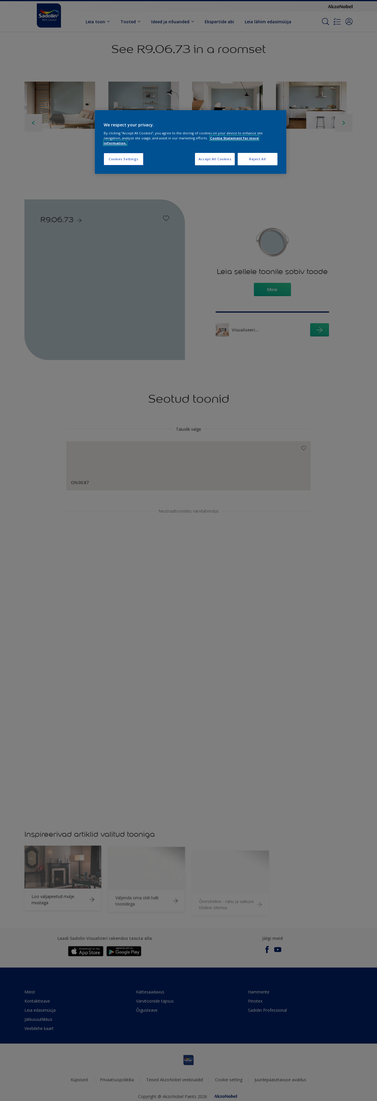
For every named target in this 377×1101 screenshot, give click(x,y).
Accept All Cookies (215, 159)
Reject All (257, 159)
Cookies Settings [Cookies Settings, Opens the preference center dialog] (123, 159)
